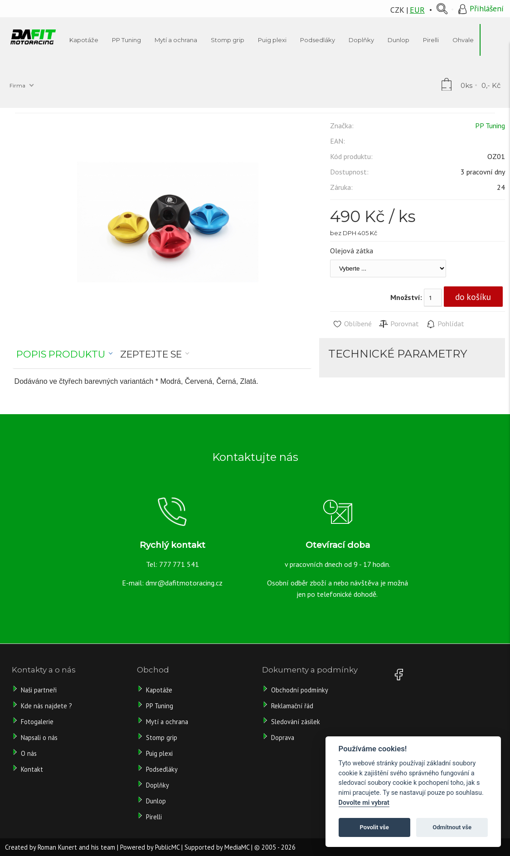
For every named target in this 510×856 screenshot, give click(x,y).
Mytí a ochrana (167, 721)
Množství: (406, 297)
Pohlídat (445, 324)
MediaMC (236, 847)
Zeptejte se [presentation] (151, 354)
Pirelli (155, 816)
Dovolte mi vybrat (364, 803)
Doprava (282, 737)
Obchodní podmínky (299, 690)
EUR (417, 10)
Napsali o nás (39, 737)
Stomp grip (161, 737)
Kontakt (32, 769)
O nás (29, 753)
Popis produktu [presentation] (60, 354)
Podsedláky (162, 769)
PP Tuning (490, 125)
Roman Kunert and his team (76, 847)
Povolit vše (374, 827)
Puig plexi (159, 753)
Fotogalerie (37, 721)
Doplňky (157, 785)
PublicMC (167, 847)
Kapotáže (159, 690)
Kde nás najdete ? (46, 705)
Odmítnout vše (451, 827)
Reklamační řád (292, 705)
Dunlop (156, 801)
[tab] (65, 354)
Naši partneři (39, 690)
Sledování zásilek (295, 721)
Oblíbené (352, 324)
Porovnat (399, 324)
